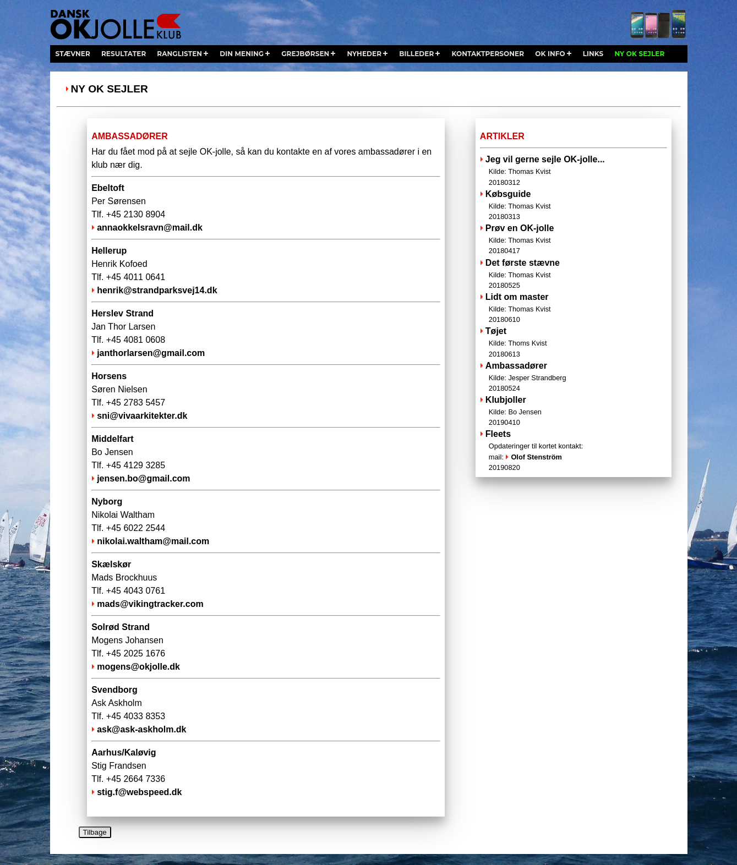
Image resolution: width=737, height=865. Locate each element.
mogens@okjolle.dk (138, 666)
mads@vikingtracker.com (150, 604)
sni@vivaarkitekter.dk (142, 415)
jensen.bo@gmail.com (143, 478)
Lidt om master (574, 308)
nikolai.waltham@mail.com (153, 541)
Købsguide (574, 205)
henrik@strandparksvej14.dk (157, 290)
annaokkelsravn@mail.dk (150, 227)
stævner (73, 54)
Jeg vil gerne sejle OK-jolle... (574, 171)
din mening (242, 54)
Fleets (498, 434)
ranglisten (179, 54)
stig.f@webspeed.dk (139, 792)
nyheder (364, 54)
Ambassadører (574, 377)
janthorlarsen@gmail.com (151, 353)
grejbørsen (305, 54)
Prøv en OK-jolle (574, 239)
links (593, 54)
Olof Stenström (536, 457)
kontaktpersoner (487, 54)
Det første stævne (574, 274)
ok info (550, 54)
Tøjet (574, 342)
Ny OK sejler (109, 89)
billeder (416, 54)
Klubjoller (574, 411)
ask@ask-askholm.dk (141, 729)
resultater (123, 54)
